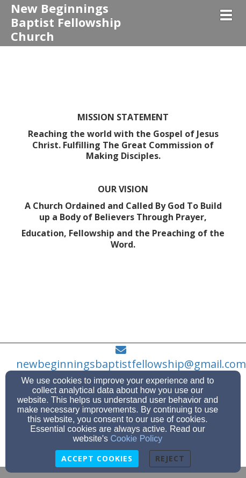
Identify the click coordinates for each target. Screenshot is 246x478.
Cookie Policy (136, 438)
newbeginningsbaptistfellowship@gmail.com (131, 364)
